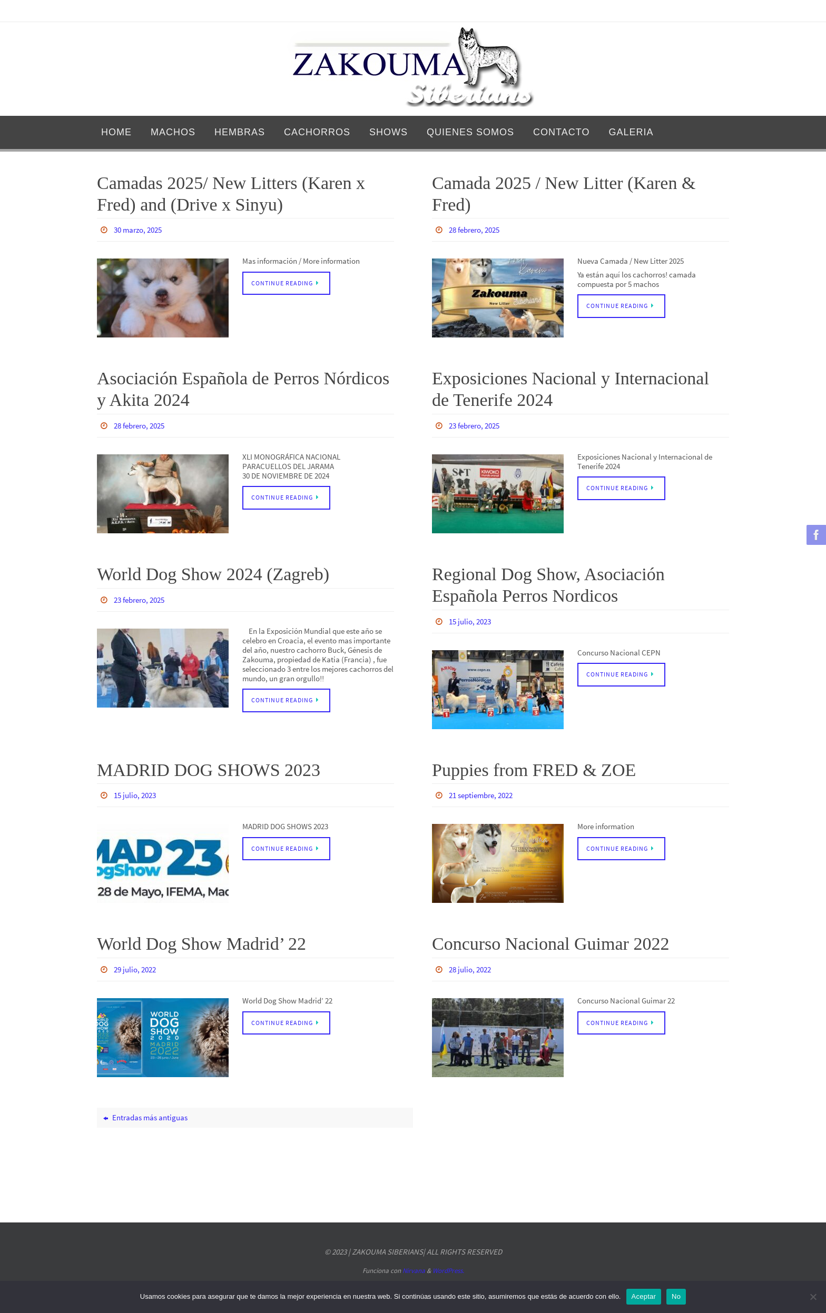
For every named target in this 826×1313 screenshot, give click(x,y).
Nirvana (413, 1268)
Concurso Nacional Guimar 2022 (550, 941)
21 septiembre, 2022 (484, 793)
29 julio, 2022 (137, 967)
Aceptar (644, 1296)
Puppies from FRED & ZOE (534, 768)
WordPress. (448, 1268)
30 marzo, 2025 (140, 229)
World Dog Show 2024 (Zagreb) (213, 573)
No (676, 1296)
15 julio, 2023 (472, 620)
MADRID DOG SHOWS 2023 (208, 768)
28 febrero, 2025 (477, 229)
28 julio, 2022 (472, 967)
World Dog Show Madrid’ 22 (201, 941)
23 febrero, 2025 (477, 425)
